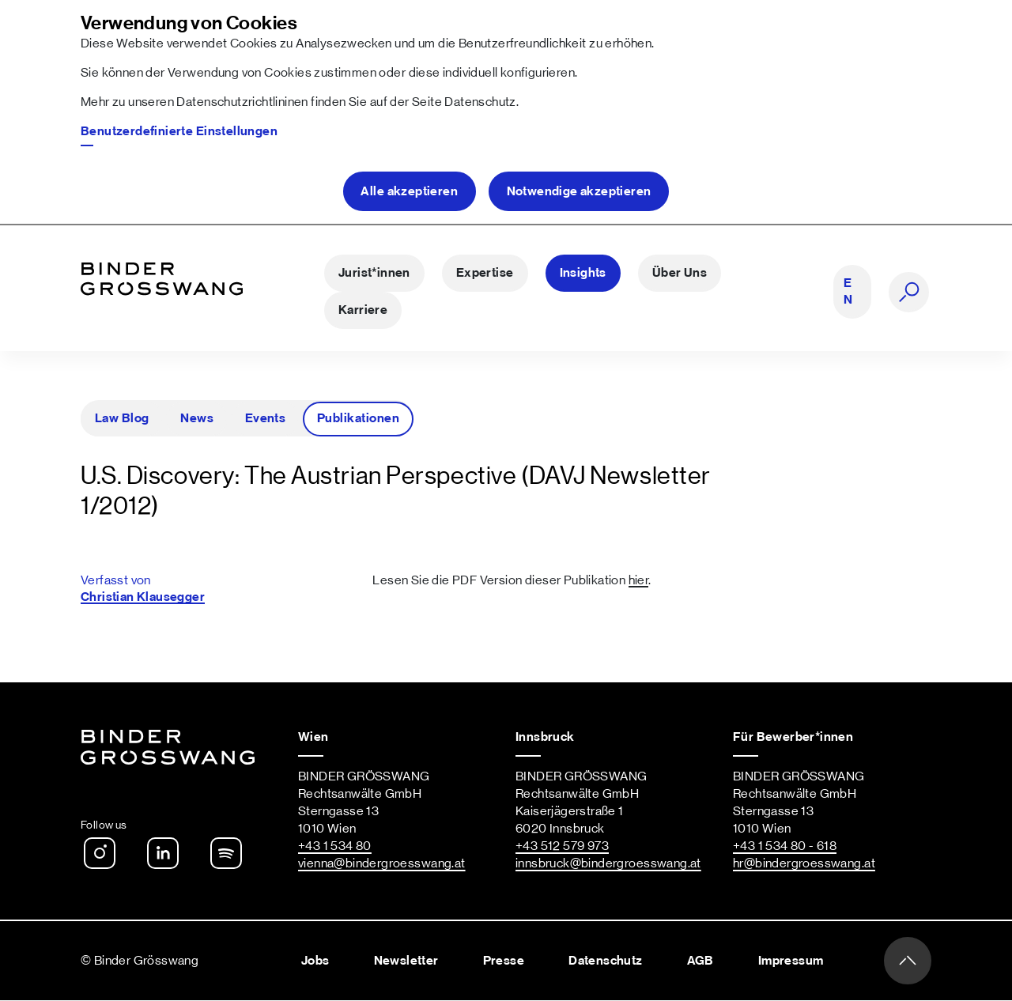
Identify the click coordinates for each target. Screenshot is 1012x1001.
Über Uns (679, 273)
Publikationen (358, 418)
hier (639, 580)
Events (265, 418)
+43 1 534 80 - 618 (784, 846)
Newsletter (406, 960)
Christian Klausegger (143, 597)
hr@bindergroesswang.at (804, 864)
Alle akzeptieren (409, 191)
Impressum (791, 960)
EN (848, 292)
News (196, 418)
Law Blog (122, 418)
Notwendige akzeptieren (579, 191)
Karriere (362, 310)
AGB (700, 960)
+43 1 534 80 (335, 846)
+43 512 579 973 (562, 846)
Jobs (315, 960)
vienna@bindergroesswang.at (382, 864)
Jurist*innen (374, 273)
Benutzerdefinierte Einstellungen (179, 131)
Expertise (485, 273)
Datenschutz (479, 102)
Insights (583, 273)
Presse (503, 960)
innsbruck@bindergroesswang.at (608, 864)
